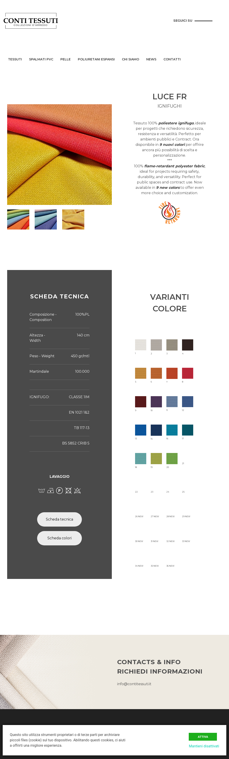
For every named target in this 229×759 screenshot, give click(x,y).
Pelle (65, 59)
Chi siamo (130, 59)
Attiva (203, 736)
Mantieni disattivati (204, 746)
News (151, 59)
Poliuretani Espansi (96, 59)
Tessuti (15, 59)
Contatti (172, 59)
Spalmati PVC (41, 59)
